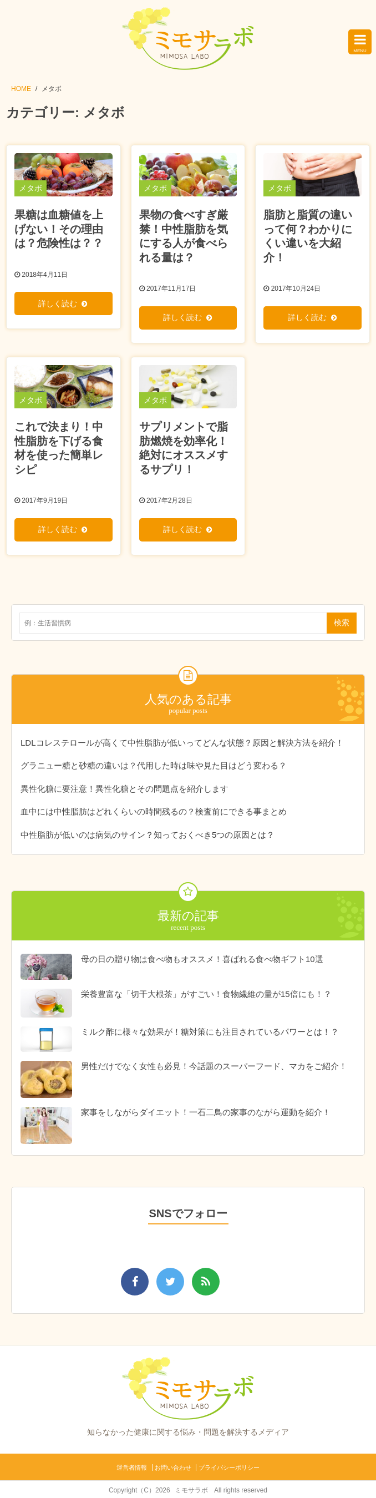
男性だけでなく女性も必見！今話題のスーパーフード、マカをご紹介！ (214, 1064)
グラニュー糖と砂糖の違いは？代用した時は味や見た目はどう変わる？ (154, 763)
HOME (21, 89)
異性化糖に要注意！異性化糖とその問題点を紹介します (124, 786)
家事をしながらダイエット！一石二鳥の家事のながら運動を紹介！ (206, 1110)
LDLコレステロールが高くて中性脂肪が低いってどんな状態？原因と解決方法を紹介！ (182, 740)
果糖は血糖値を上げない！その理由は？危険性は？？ (58, 229)
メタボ (52, 89)
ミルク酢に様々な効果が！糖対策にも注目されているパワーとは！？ (210, 1030)
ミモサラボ (191, 1488)
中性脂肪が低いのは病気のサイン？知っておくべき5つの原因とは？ (148, 832)
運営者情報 (131, 1465)
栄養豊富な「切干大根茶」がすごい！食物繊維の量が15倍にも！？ (206, 991)
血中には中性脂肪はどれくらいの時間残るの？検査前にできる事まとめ (154, 809)
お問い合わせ (173, 1465)
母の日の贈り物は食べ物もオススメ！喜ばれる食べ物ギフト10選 (202, 957)
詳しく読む (57, 302)
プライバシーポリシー (229, 1465)
